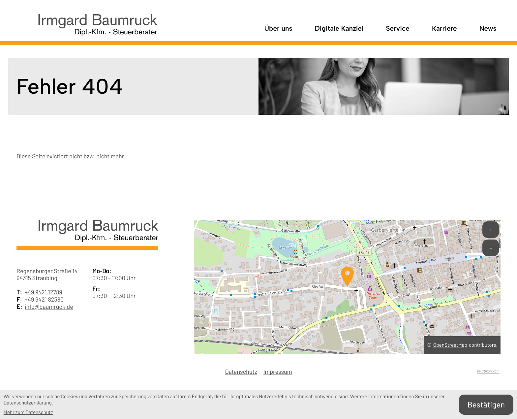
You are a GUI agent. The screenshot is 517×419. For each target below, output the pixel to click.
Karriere (444, 28)
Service (398, 28)
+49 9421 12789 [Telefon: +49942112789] (43, 292)
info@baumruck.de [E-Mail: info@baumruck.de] (49, 306)
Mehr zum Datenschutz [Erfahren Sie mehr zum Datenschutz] (28, 412)
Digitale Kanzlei (339, 28)
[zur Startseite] (86, 29)
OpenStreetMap (450, 345)
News (488, 28)
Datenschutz (241, 371)
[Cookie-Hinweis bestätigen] (486, 405)
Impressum (277, 371)
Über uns (278, 28)
